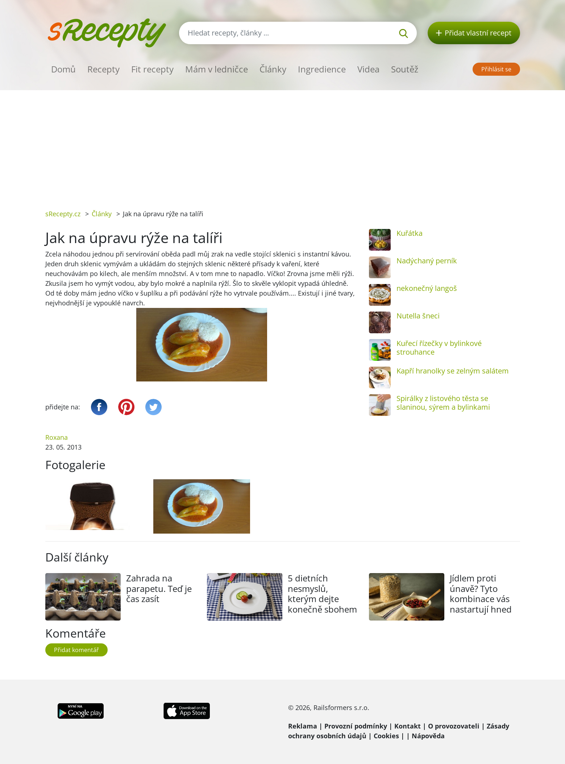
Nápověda (428, 735)
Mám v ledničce (216, 69)
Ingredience (322, 69)
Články (272, 69)
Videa (368, 69)
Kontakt (407, 726)
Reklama (302, 726)
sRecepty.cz (62, 213)
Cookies (386, 735)
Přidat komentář (76, 650)
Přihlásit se (496, 69)
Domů (63, 69)
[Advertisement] (282, 144)
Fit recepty (152, 69)
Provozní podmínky (355, 726)
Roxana (56, 437)
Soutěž (404, 69)
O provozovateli (453, 726)
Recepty (103, 69)
